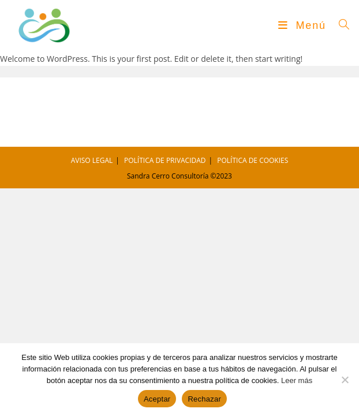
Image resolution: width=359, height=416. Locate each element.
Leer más (296, 380)
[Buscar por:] (340, 25)
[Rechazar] (344, 379)
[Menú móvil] (304, 25)
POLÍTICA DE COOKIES (252, 160)
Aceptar (157, 399)
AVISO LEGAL (92, 160)
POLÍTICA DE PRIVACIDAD (165, 160)
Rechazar (204, 399)
